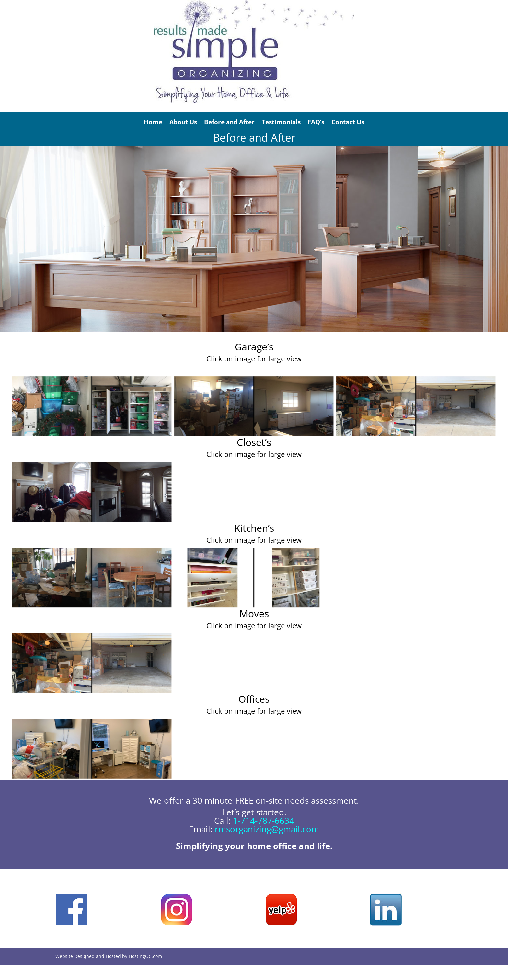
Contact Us (347, 122)
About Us (183, 122)
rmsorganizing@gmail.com (267, 829)
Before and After (229, 122)
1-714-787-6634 (263, 820)
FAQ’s (316, 122)
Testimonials (281, 122)
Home (153, 122)
